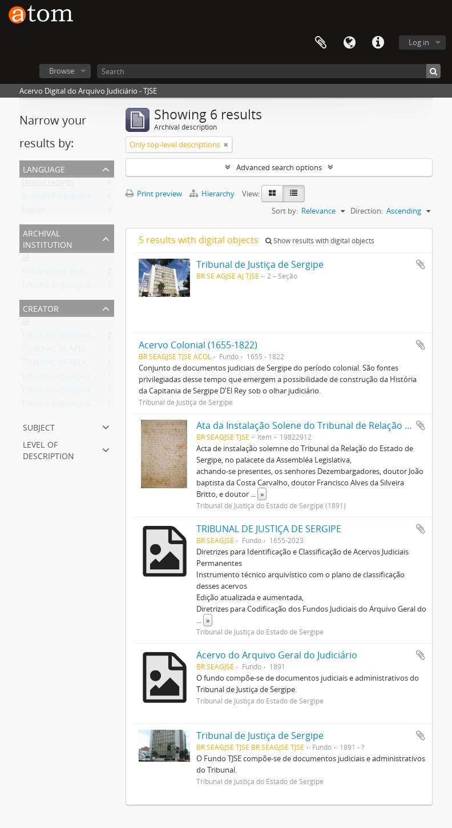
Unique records (48, 184)
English (34, 212)
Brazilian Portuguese (56, 198)
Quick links (378, 43)
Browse (61, 71)
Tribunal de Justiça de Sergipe (71, 378)
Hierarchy (212, 193)
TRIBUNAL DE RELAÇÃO (61, 365)
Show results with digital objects (319, 241)
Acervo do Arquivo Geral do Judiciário (276, 655)
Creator (41, 307)
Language (349, 43)
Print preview (154, 193)
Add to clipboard (420, 264)
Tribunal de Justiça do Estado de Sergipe (89, 287)
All (26, 260)
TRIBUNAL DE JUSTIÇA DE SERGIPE (268, 528)
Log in (419, 42)
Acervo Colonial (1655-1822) (198, 345)
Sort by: (285, 211)
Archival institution (47, 237)
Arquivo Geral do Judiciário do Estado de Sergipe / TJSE (113, 273)
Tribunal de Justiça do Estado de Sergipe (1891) (100, 406)
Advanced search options (279, 167)
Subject (39, 426)
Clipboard (320, 43)
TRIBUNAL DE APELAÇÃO (64, 351)
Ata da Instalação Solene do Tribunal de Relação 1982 (310, 425)
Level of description (48, 449)
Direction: (366, 211)
